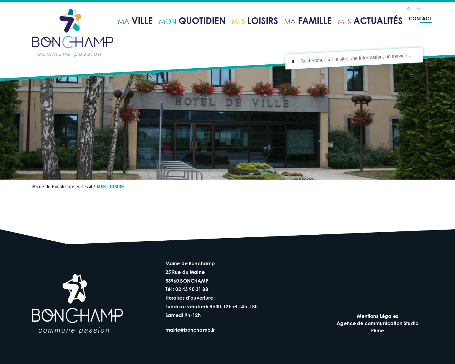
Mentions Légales (377, 316)
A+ (419, 8)
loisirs (255, 20)
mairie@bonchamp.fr (190, 330)
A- (409, 8)
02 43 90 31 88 (191, 289)
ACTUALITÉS (370, 20)
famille (308, 20)
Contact (420, 18)
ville (135, 20)
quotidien (192, 20)
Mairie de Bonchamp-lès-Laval (62, 186)
